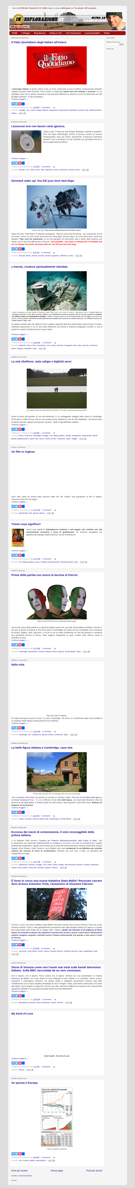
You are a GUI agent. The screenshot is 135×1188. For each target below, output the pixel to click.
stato (76, 562)
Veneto (53, 1003)
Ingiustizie (49, 170)
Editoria (45, 110)
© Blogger (25, 33)
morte (19, 868)
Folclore (55, 651)
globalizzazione (23, 439)
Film (30, 513)
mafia (80, 951)
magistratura (88, 951)
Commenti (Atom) (25, 1176)
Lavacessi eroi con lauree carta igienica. (38, 126)
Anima (29, 345)
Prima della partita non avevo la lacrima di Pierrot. (44, 575)
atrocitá (48, 256)
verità (77, 170)
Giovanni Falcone (56, 951)
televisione (46, 1003)
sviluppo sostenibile (24, 348)
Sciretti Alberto (70, 651)
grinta (32, 439)
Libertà (47, 439)
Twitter (107, 33)
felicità (95, 436)
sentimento (59, 735)
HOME (14, 33)
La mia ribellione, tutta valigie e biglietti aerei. (41, 361)
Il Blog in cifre (56, 33)
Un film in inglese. (23, 451)
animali (34, 256)
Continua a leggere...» (19, 99)
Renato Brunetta (67, 562)
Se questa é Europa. (24, 1082)
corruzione (23, 951)
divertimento (23, 513)
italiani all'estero (96, 110)
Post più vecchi (94, 1170)
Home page (57, 1170)
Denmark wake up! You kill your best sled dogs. (43, 180)
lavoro (56, 170)
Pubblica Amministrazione (50, 562)
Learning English (92, 33)
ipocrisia (85, 345)
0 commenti (45, 107)
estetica (35, 819)
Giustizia (87, 865)
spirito (13, 348)
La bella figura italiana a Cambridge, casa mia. (42, 747)
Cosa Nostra (32, 951)
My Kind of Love (22, 1013)
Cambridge (37, 436)
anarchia (31, 865)
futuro (38, 170)
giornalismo (73, 110)
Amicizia (22, 256)
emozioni (60, 345)
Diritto (55, 865)
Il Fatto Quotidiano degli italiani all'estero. (39, 42)
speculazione (41, 1160)
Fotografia (68, 345)
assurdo (22, 170)
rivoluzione (63, 170)
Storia (38, 1003)
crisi (27, 110)
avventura (28, 436)
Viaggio (74, 439)
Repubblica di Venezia (27, 1003)
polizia (25, 868)
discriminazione (70, 865)
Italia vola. (18, 664)
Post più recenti (19, 1170)
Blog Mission (40, 33)
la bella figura (54, 819)
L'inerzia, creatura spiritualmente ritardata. (39, 266)
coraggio (22, 110)
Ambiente (22, 345)
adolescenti (23, 865)
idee (87, 110)
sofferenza (64, 256)
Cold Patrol (29, 234)
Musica (42, 513)
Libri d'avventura (73, 33)
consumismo (41, 345)
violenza (54, 868)
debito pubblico (59, 436)
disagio (39, 110)
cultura (32, 110)
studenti (48, 868)
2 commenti (45, 433)
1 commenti (46, 343)
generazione (64, 110)
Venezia (60, 1003)
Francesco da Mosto (20, 978)
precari (53, 439)
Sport (79, 651)
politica (14, 113)
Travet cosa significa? (26, 524)
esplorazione (87, 436)
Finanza (26, 1160)
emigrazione (53, 110)
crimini (40, 951)
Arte (33, 345)
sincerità (71, 170)
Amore (28, 256)
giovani (81, 110)
